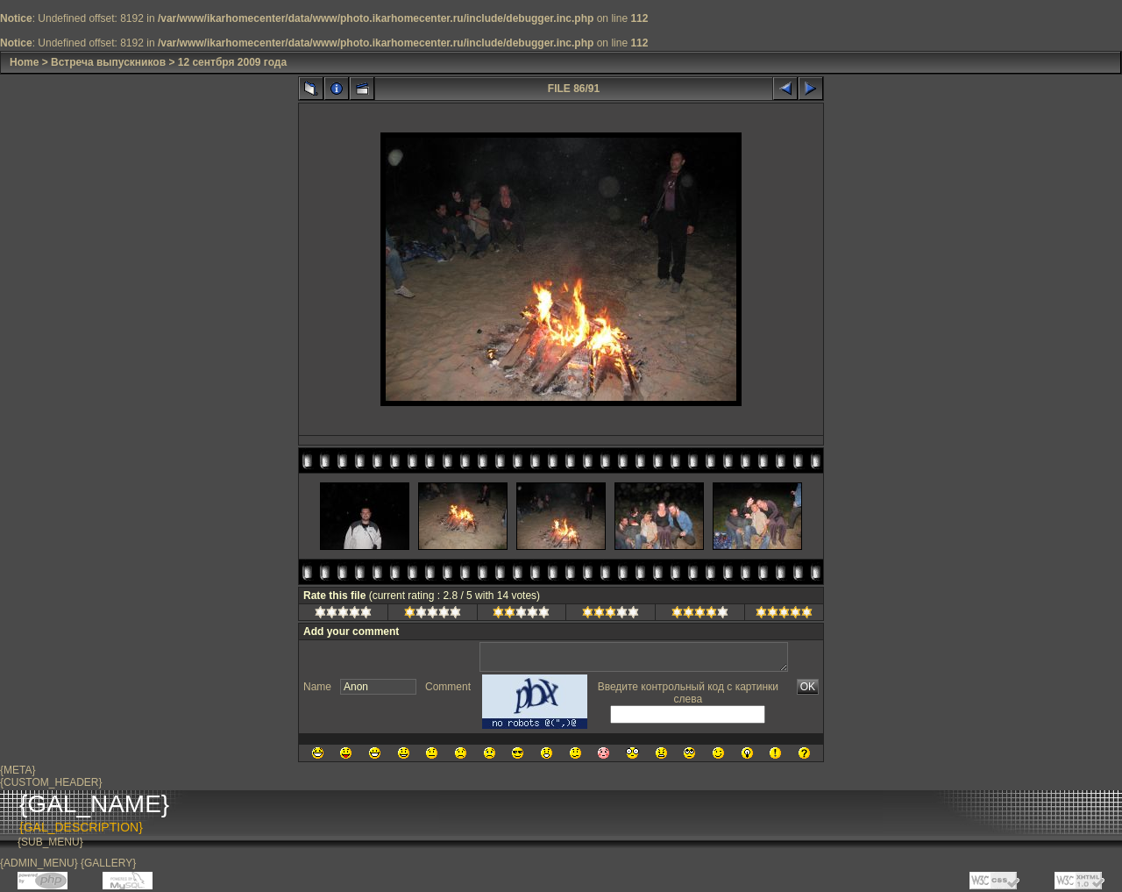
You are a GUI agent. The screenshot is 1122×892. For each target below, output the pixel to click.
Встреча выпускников (108, 62)
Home (24, 62)
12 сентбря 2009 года (232, 62)
